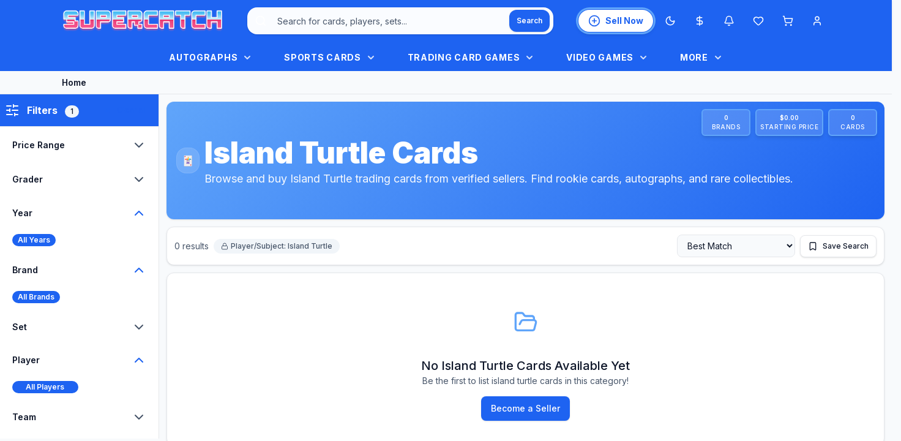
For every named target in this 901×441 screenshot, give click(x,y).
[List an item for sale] (615, 21)
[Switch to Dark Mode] (670, 20)
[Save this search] (838, 246)
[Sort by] (736, 246)
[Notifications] (729, 20)
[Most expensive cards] (699, 20)
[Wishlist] (758, 20)
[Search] (529, 21)
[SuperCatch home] (142, 21)
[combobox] (400, 20)
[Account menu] (817, 20)
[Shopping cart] (787, 20)
